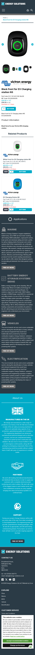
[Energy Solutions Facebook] (2, 579)
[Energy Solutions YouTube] (10, 579)
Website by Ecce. (27, 583)
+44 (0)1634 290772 (10, 574)
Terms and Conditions (8, 613)
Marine (3, 596)
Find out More (17, 541)
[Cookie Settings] (30, 647)
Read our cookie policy (17, 636)
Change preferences (17, 645)
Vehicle (3, 602)
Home (5, 17)
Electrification (5, 605)
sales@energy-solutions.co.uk (14, 576)
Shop (3, 593)
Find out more (8, 267)
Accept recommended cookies (17, 641)
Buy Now (10, 109)
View (6, 171)
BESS (3, 599)
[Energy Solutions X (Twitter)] (6, 579)
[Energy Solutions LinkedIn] (14, 579)
